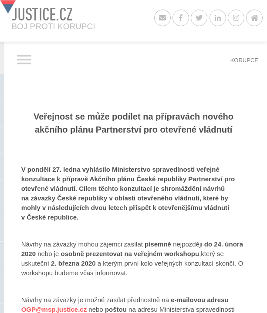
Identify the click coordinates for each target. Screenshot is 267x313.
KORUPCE (244, 60)
